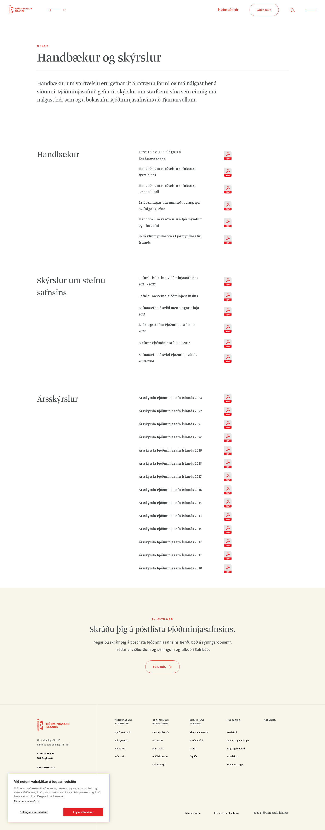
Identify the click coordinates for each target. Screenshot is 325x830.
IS (50, 10)
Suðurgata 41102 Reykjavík (45, 756)
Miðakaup (264, 10)
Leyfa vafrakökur (83, 812)
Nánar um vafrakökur (26, 801)
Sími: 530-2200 (46, 767)
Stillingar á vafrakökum (34, 812)
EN (65, 10)
